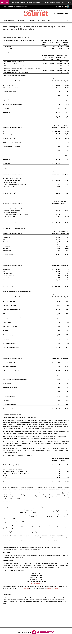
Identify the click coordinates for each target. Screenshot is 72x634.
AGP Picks (4, 2)
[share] (68, 20)
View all (68, 2)
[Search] (64, 20)
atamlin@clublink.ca (36, 583)
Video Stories (41, 20)
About (48, 20)
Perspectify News (8, 20)
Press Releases (30, 20)
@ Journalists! (19, 20)
